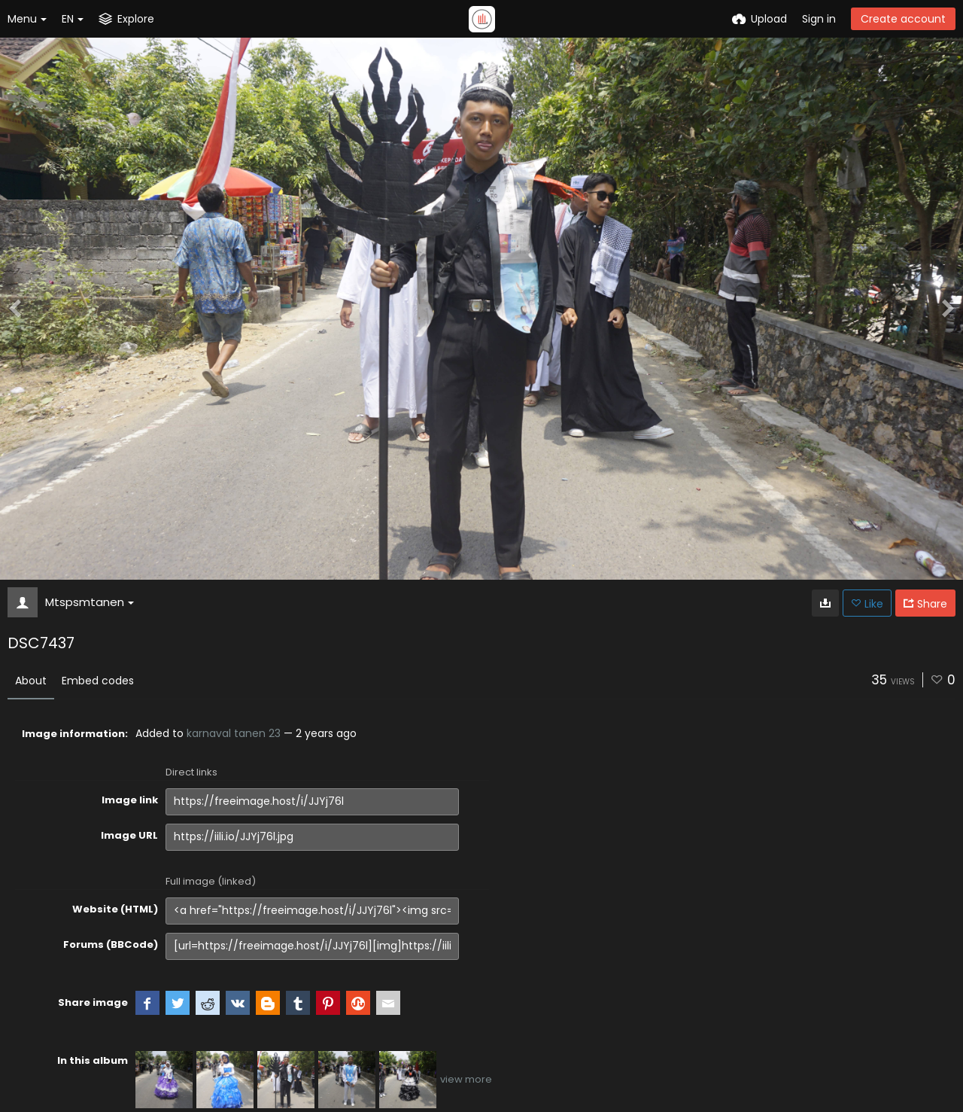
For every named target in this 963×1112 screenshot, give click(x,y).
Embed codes (98, 680)
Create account (903, 18)
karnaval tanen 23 (234, 733)
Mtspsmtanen (89, 602)
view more (466, 1079)
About (31, 680)
